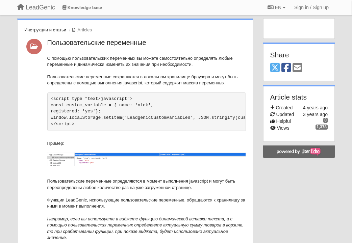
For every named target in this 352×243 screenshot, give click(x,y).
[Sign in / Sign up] (311, 7)
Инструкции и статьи (45, 29)
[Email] (297, 68)
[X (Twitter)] (275, 68)
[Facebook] (286, 68)
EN (276, 7)
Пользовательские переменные (96, 42)
